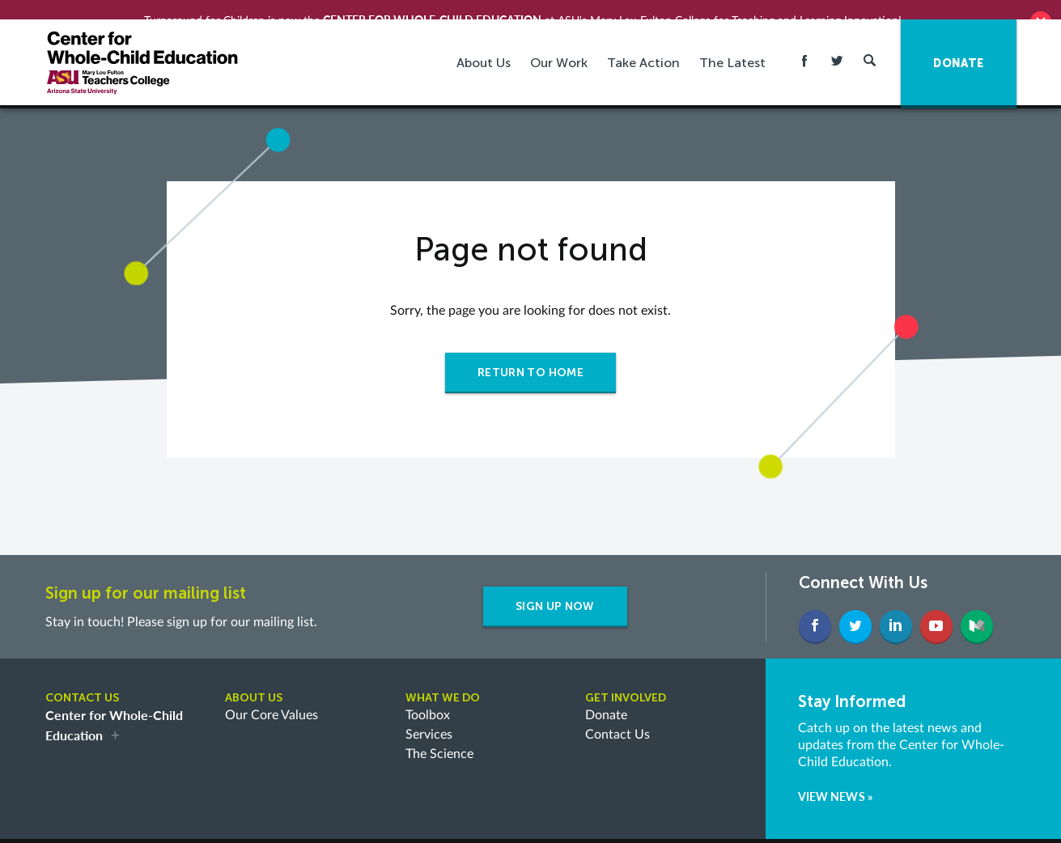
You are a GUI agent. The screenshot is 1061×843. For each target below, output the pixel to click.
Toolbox (427, 699)
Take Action (643, 47)
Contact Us (617, 719)
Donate (606, 699)
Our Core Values (271, 699)
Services (428, 719)
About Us (483, 47)
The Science (439, 738)
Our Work (559, 47)
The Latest (732, 47)
